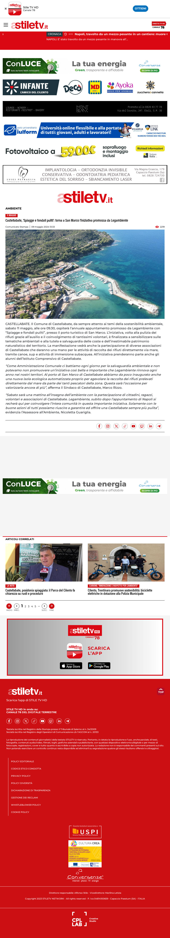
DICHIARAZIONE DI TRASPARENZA (30, 790)
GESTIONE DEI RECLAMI (24, 797)
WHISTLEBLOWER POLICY (26, 804)
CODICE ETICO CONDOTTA (26, 768)
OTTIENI (140, 8)
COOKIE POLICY (20, 812)
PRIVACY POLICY (20, 776)
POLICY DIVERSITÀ (21, 783)
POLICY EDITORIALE (22, 761)
